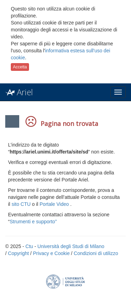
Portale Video (54, 204)
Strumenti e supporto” (33, 221)
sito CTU (21, 204)
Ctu (29, 246)
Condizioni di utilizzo (96, 253)
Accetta (20, 67)
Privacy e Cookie (51, 253)
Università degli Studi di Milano (70, 246)
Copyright (18, 253)
